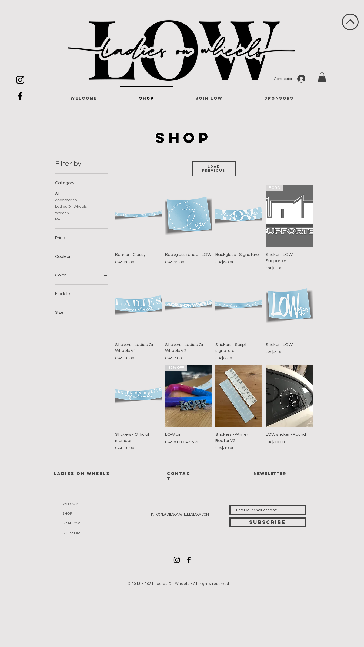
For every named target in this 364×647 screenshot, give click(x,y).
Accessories (66, 199)
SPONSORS (72, 533)
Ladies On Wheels (71, 206)
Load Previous (213, 168)
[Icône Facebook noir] (20, 96)
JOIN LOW (71, 523)
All (57, 193)
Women (62, 212)
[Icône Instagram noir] (20, 79)
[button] (322, 77)
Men (59, 218)
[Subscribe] (267, 522)
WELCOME (72, 504)
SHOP (67, 513)
